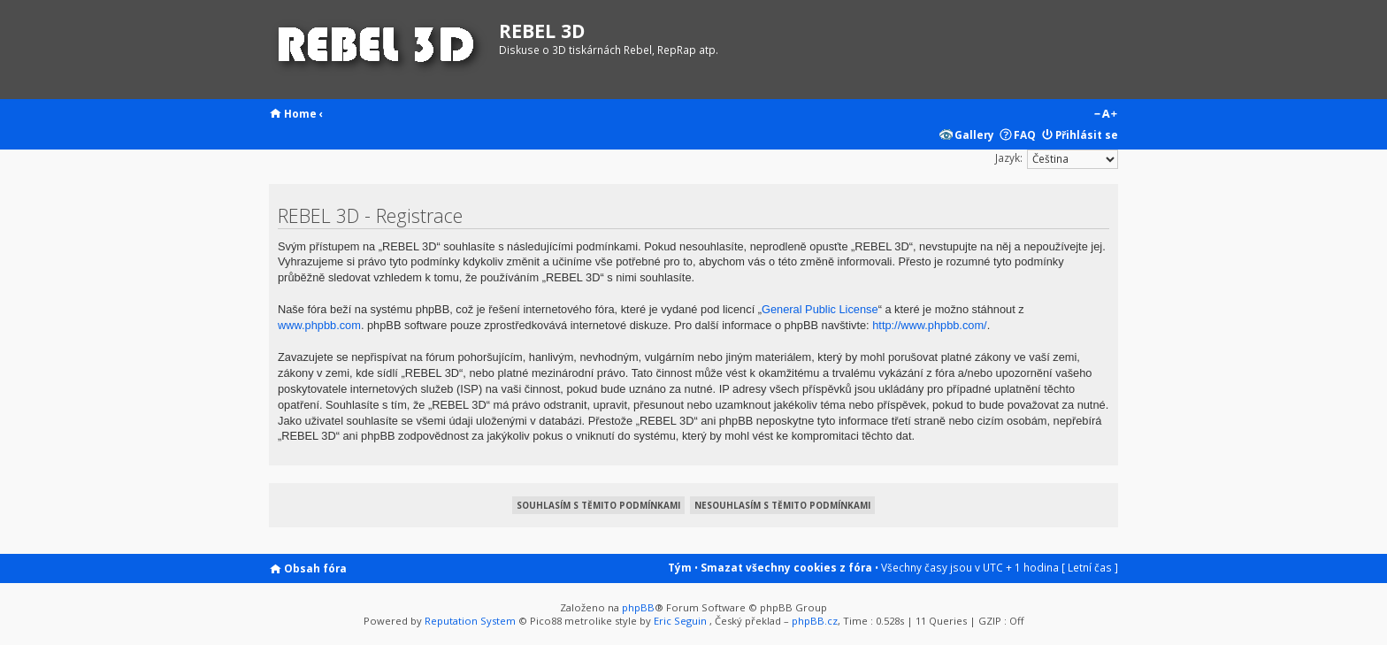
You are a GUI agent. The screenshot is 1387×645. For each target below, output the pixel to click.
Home (300, 113)
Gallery (974, 134)
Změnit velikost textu (1105, 115)
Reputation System (470, 620)
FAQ (1025, 134)
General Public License (820, 309)
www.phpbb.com (319, 325)
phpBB (638, 607)
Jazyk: (1009, 157)
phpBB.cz (815, 620)
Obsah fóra (315, 568)
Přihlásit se (1086, 134)
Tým (680, 567)
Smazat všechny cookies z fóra (786, 567)
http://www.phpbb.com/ (929, 325)
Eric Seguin (680, 620)
